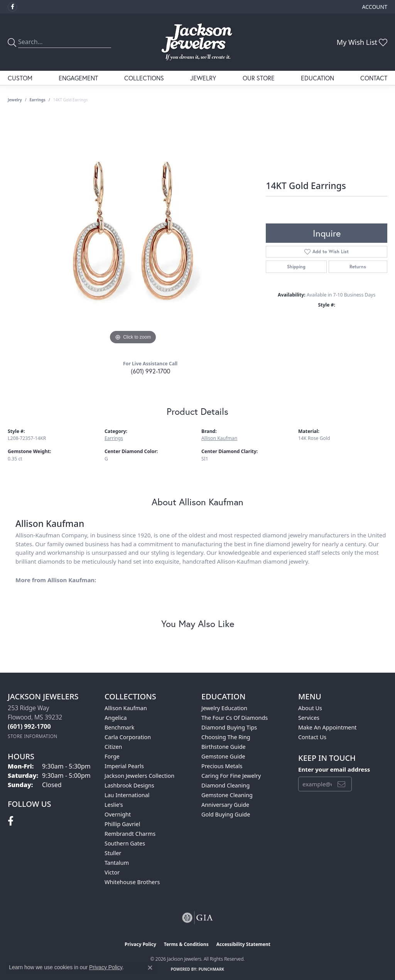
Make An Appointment (327, 727)
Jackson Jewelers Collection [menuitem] (139, 775)
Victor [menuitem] (112, 872)
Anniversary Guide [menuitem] (225, 804)
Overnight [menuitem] (118, 814)
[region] (133, 230)
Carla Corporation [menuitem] (128, 737)
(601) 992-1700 (150, 371)
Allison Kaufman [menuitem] (126, 708)
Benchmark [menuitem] (119, 727)
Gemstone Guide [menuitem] (223, 756)
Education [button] (317, 78)
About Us (310, 708)
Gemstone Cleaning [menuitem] (227, 795)
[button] (374, 7)
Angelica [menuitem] (116, 717)
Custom (20, 78)
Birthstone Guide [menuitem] (223, 746)
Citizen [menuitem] (113, 746)
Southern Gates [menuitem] (125, 843)
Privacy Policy (140, 944)
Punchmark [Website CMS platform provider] (212, 969)
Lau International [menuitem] (127, 795)
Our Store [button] (259, 78)
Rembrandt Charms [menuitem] (130, 833)
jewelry (15, 99)
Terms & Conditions (186, 944)
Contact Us (312, 737)
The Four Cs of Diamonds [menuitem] (234, 717)
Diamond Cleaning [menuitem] (225, 785)
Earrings (38, 99)
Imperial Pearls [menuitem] (124, 766)
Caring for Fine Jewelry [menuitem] (231, 775)
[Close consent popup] (150, 967)
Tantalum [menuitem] (117, 862)
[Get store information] (32, 736)
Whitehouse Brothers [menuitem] (132, 882)
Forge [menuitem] (112, 756)
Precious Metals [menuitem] (221, 766)
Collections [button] (144, 78)
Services (308, 717)
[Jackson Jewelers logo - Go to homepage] (197, 42)
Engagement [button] (78, 78)
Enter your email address (334, 769)
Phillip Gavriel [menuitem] (122, 824)
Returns (357, 266)
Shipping (296, 266)
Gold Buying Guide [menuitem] (225, 814)
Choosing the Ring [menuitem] (225, 737)
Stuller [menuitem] (113, 853)
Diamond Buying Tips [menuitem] (229, 727)
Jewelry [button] (203, 78)
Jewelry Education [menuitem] (224, 708)
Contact (373, 78)
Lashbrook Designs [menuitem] (129, 785)
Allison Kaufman (219, 438)
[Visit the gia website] (197, 917)
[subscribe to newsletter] (341, 784)
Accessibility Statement (243, 944)
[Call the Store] (29, 726)
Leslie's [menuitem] (114, 804)
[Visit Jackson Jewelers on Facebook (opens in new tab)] (12, 7)
